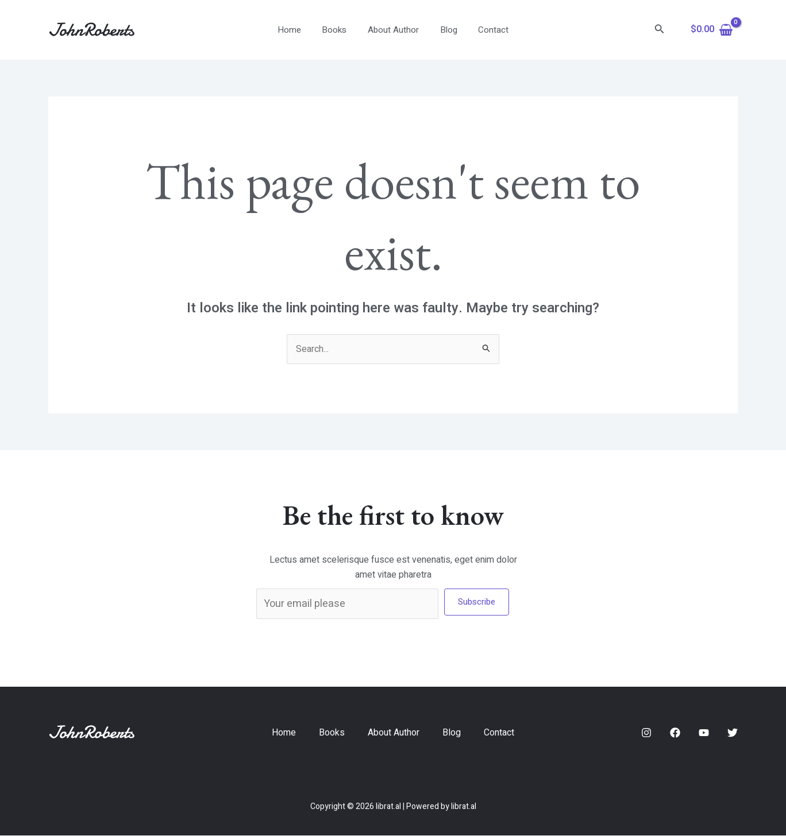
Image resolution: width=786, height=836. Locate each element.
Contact (486, 30)
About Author (393, 30)
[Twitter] (732, 732)
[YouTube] (704, 732)
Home (297, 30)
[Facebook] (675, 732)
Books (338, 30)
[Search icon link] (659, 30)
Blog (444, 30)
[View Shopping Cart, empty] (711, 30)
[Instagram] (646, 732)
